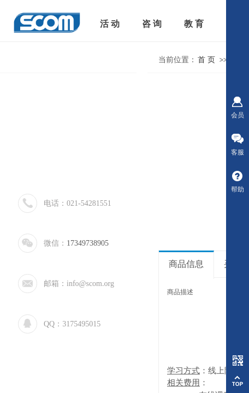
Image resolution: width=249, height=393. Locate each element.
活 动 (110, 23)
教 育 (194, 23)
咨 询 (152, 23)
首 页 (206, 60)
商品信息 (186, 264)
